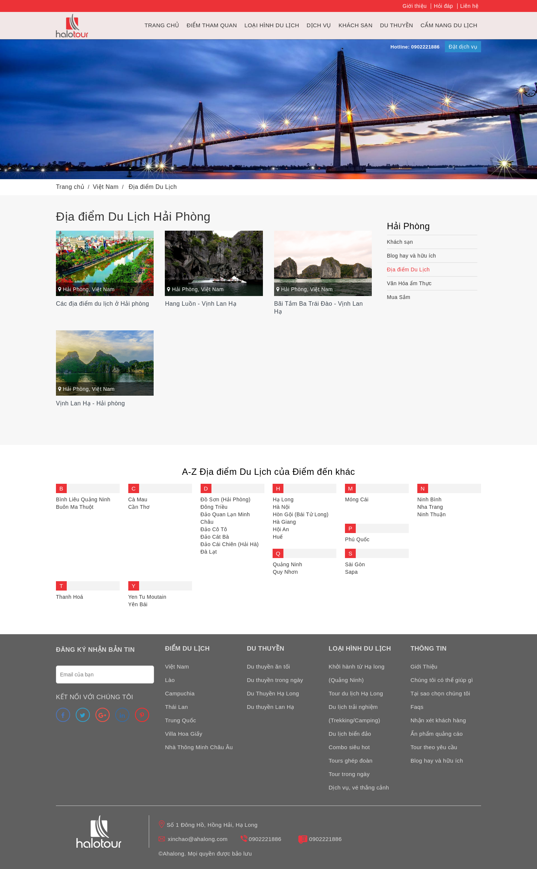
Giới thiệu (415, 6)
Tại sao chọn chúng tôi (440, 693)
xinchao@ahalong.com (197, 839)
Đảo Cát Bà (215, 537)
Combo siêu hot (349, 747)
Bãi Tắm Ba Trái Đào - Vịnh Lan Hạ (318, 307)
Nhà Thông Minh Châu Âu (199, 747)
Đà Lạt (209, 552)
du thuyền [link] (396, 25)
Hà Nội (281, 507)
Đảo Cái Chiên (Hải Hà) (230, 544)
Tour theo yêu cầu (434, 747)
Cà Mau (137, 499)
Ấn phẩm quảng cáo (437, 734)
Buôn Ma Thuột (75, 507)
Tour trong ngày (349, 774)
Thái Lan (176, 707)
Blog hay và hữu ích (411, 256)
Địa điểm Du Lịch (408, 269)
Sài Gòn (355, 564)
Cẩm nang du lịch (449, 25)
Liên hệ (469, 6)
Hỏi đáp (443, 6)
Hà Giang (284, 522)
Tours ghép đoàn (351, 760)
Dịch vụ (319, 25)
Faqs (417, 707)
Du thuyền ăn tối (268, 666)
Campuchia (180, 693)
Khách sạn (356, 25)
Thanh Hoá (69, 597)
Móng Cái (356, 499)
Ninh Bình (429, 499)
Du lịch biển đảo (350, 734)
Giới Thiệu (424, 666)
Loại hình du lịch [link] (271, 25)
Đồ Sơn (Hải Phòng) (226, 499)
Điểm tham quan (211, 25)
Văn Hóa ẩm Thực (409, 283)
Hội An (281, 529)
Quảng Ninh (287, 564)
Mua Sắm (399, 297)
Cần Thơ (139, 507)
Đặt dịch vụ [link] (463, 47)
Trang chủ (162, 25)
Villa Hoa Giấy (183, 734)
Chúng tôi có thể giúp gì (442, 680)
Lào (170, 680)
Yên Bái (138, 604)
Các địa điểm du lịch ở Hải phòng (102, 303)
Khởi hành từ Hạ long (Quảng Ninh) (356, 673)
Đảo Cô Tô (214, 529)
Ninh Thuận (431, 514)
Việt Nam (103, 289)
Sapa (351, 572)
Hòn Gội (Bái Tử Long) (301, 514)
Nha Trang (430, 507)
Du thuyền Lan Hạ (270, 707)
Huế (278, 537)
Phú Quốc (357, 539)
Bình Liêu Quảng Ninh (83, 499)
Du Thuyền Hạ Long (273, 693)
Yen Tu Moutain (147, 597)
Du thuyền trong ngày (275, 680)
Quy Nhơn (285, 572)
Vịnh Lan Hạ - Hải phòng (90, 403)
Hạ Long (283, 499)
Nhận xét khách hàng (438, 720)
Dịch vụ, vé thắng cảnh (359, 787)
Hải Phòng (76, 289)
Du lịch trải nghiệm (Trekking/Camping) (354, 713)
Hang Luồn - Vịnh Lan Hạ (200, 303)
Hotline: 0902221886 (415, 47)
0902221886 (265, 839)
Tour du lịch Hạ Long (356, 693)
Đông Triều (214, 507)
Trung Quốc (180, 720)
